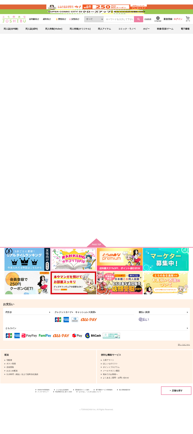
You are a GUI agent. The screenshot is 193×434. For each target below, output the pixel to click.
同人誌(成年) (31, 38)
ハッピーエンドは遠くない (82, 220)
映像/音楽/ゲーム (165, 38)
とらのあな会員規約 (68, 405)
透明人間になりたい (102, 66)
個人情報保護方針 (45, 408)
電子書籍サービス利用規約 (119, 405)
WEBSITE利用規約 (45, 405)
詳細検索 (147, 28)
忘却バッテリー (150, 66)
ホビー (146, 38)
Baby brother (106, 148)
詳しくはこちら (184, 360)
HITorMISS (45, 220)
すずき (25, 66)
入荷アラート (142, 59)
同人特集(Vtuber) (53, 38)
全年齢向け (34, 28)
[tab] (75, 98)
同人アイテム (104, 38)
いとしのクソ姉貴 (125, 66)
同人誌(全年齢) (11, 38)
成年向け (47, 28)
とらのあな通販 (10, 51)
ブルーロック (164, 66)
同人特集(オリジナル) (80, 38)
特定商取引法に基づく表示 (92, 408)
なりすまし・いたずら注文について (52, 410)
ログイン (178, 28)
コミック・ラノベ (127, 38)
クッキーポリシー (66, 408)
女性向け (74, 28)
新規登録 (168, 28)
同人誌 (22, 51)
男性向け (61, 28)
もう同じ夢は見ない (139, 148)
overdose (165, 148)
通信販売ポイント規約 (92, 405)
